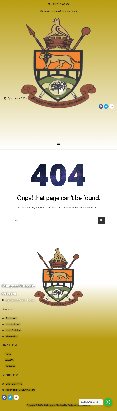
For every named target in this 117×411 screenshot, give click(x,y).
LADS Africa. (85, 405)
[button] (58, 143)
